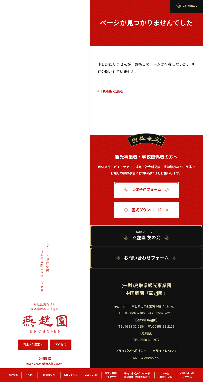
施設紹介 (13, 375)
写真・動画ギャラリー (111, 375)
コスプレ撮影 (91, 375)
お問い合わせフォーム (187, 375)
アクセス (61, 344)
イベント (29, 375)
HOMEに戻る (112, 91)
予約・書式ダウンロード (137, 375)
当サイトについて (164, 351)
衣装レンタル (71, 375)
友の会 (166, 375)
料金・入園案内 (33, 344)
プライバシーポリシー (131, 351)
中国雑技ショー (49, 375)
